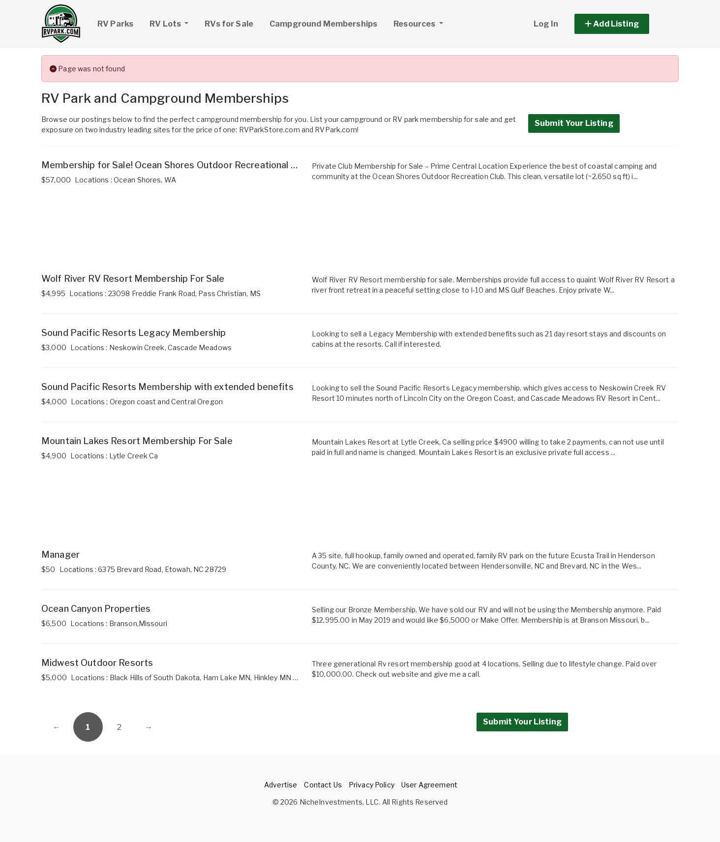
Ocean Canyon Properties (95, 608)
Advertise (280, 785)
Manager (60, 554)
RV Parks (115, 24)
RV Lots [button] (173, 23)
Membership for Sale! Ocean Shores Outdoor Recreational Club (175, 165)
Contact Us (322, 785)
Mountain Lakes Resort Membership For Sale (137, 441)
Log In (546, 24)
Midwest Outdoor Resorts (97, 663)
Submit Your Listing (574, 123)
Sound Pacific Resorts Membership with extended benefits (167, 387)
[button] (623, 23)
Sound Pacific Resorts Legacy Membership (133, 333)
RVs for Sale (229, 24)
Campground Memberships (323, 24)
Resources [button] (415, 24)
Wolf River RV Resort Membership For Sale (133, 278)
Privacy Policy (371, 785)
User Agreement (429, 785)
